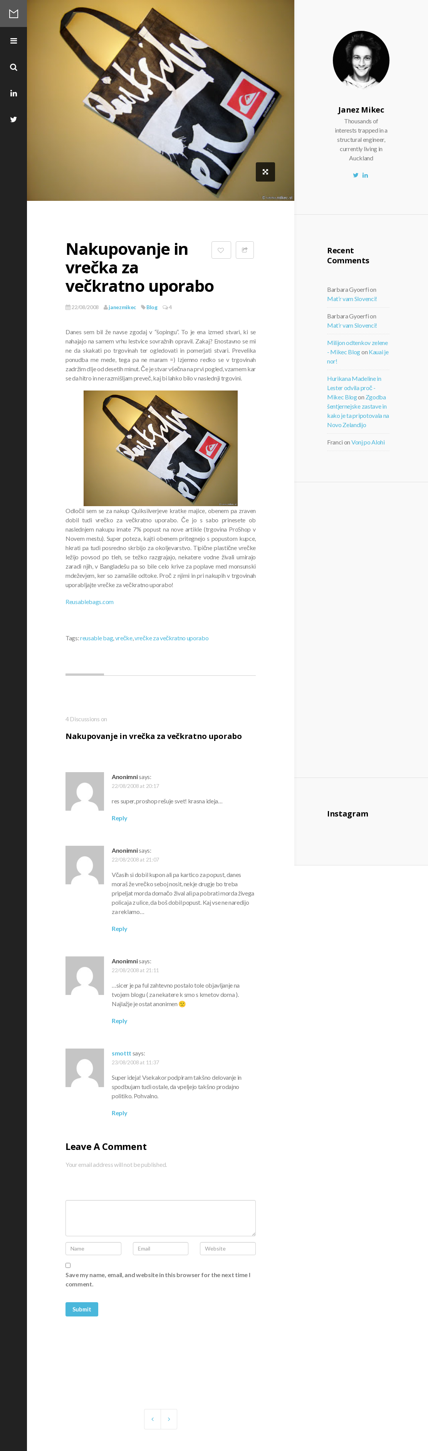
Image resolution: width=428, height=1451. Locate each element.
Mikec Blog (13, 13)
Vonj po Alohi (368, 442)
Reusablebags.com (89, 601)
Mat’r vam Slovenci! (352, 298)
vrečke (124, 637)
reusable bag (96, 637)
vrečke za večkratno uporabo (171, 637)
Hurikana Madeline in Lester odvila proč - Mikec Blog (354, 388)
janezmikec (120, 307)
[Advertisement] (380, 628)
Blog (152, 307)
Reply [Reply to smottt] (119, 1112)
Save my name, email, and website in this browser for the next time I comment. (157, 1279)
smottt (121, 1053)
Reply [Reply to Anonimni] (119, 817)
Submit (81, 1309)
